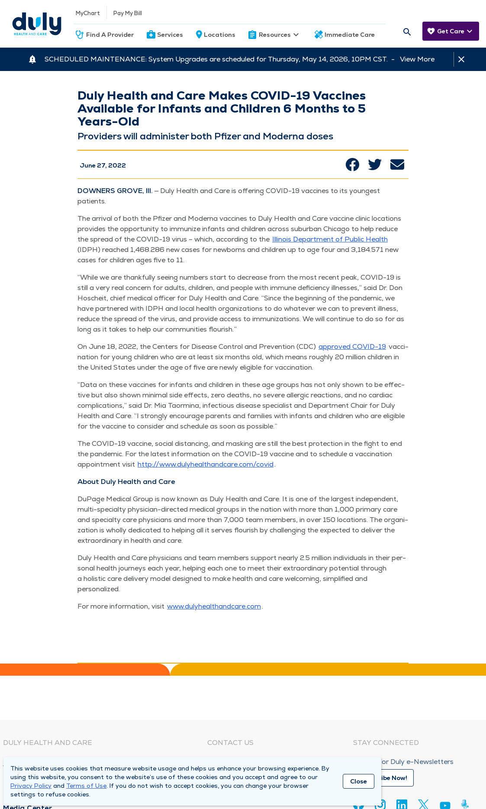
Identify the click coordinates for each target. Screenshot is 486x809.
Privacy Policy (30, 786)
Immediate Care (350, 35)
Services (170, 35)
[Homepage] (37, 24)
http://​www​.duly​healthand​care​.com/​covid (206, 464)
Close (358, 781)
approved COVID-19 (352, 346)
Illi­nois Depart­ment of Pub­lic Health (330, 239)
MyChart (88, 13)
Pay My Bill (127, 13)
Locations (219, 35)
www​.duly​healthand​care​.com (214, 606)
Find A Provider (110, 35)
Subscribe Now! (383, 778)
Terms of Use (86, 786)
